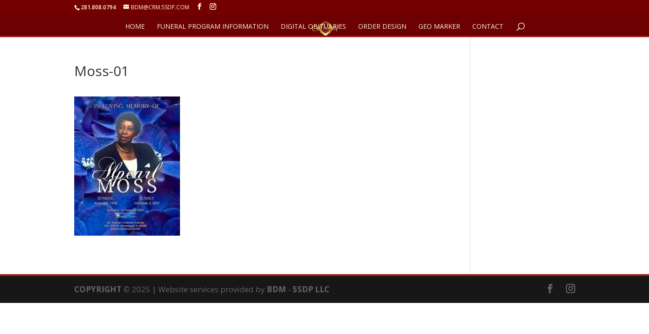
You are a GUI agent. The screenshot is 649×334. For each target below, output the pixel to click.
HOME (135, 27)
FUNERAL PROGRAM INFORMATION (213, 27)
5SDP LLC (311, 289)
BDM (276, 289)
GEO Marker (439, 27)
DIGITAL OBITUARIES (313, 27)
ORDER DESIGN (382, 27)
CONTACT (487, 27)
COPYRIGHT (98, 289)
